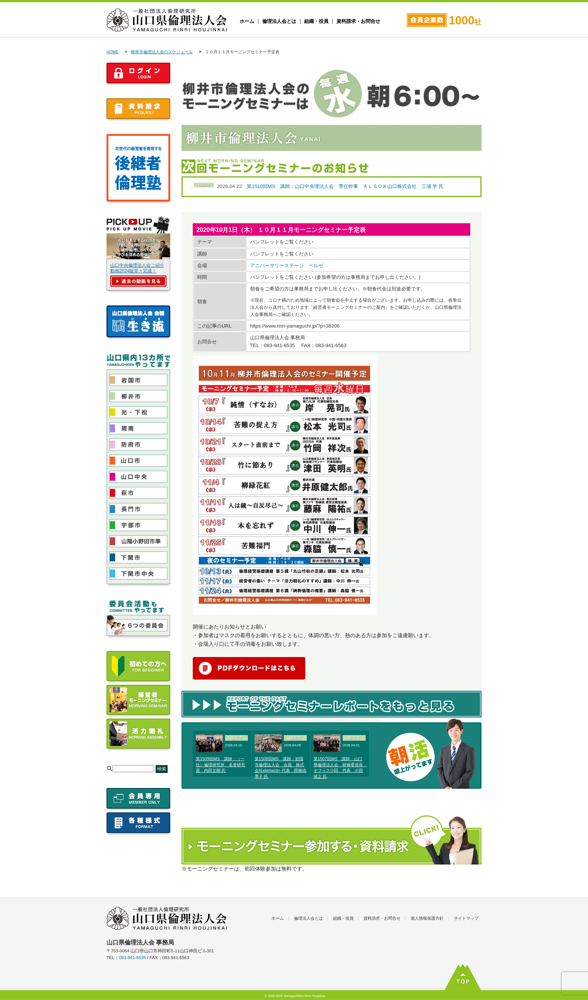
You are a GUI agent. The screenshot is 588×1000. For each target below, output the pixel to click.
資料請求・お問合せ (358, 21)
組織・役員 (316, 21)
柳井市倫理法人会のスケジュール (162, 52)
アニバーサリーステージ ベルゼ (286, 265)
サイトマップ (466, 918)
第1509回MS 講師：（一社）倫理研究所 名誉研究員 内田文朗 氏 (220, 764)
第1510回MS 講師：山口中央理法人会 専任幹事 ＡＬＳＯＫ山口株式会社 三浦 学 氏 (345, 186)
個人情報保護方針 (427, 918)
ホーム (247, 21)
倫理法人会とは (279, 21)
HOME (112, 52)
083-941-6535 (132, 957)
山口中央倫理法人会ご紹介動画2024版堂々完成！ (137, 268)
